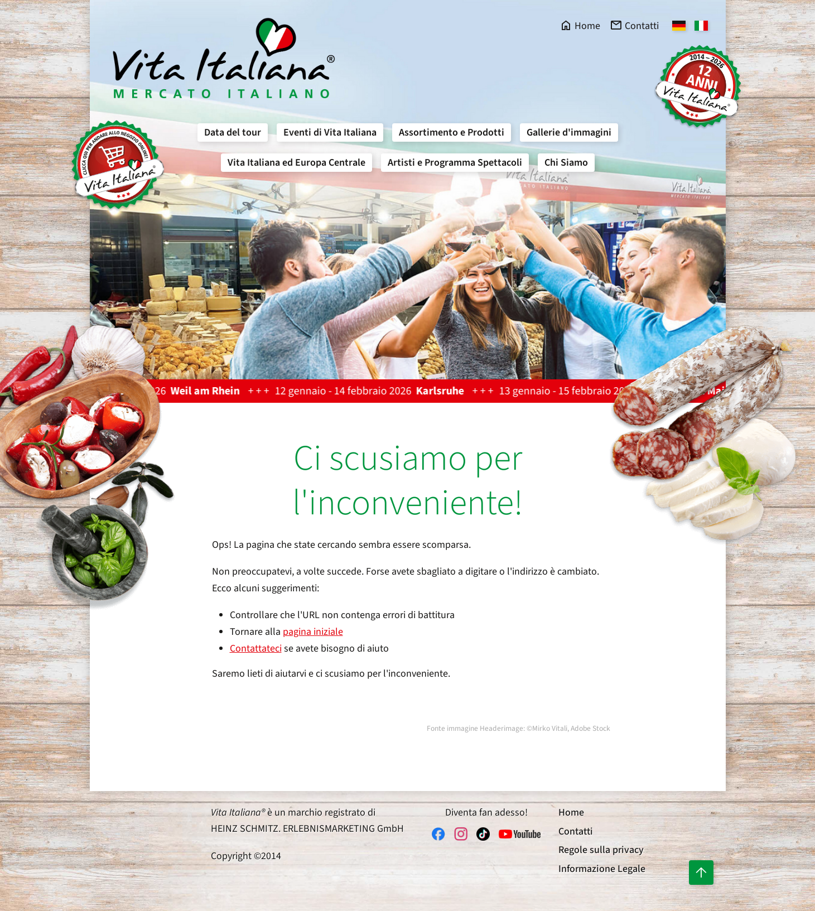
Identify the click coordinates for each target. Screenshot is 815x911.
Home (571, 813)
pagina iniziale (313, 632)
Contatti (575, 831)
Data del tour (232, 132)
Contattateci (256, 648)
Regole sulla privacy (601, 850)
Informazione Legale (601, 869)
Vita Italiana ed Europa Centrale (296, 163)
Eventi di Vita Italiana (330, 132)
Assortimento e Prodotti (451, 132)
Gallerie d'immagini (569, 132)
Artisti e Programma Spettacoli (455, 163)
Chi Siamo (566, 163)
